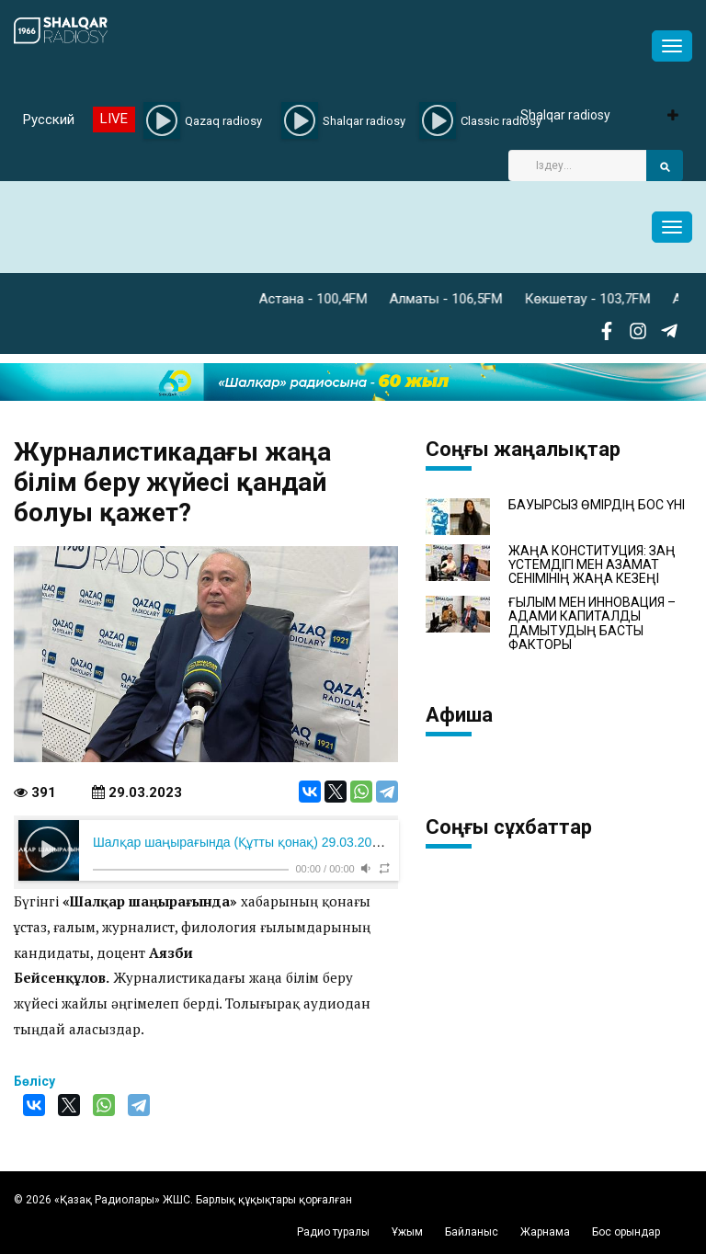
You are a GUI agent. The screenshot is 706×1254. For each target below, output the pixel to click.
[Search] (577, 165)
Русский (48, 119)
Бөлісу (34, 1081)
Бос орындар (626, 1232)
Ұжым (407, 1232)
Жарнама (545, 1232)
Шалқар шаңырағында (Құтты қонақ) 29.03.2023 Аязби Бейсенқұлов (300, 842)
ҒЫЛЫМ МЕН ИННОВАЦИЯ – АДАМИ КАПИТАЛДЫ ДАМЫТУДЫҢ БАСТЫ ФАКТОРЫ (592, 624)
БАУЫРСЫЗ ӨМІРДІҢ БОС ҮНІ (596, 505)
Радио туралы (333, 1232)
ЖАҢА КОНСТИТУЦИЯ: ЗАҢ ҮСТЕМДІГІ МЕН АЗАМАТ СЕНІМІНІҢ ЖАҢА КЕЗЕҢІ (592, 565)
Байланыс (471, 1232)
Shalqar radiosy (565, 115)
